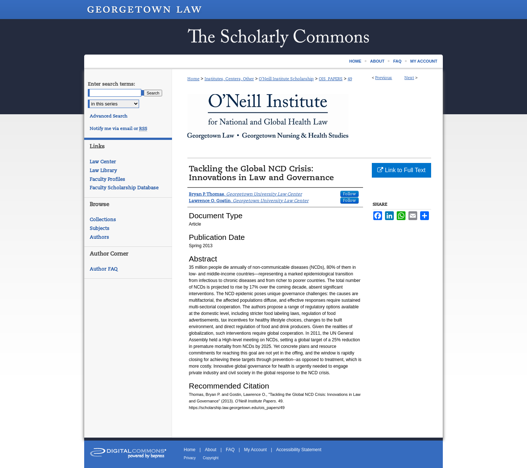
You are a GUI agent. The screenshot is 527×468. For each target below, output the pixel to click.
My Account (255, 449)
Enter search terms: (111, 84)
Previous (383, 77)
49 (350, 78)
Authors (99, 237)
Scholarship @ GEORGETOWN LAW (263, 37)
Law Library (103, 170)
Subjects (99, 228)
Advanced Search (108, 116)
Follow (349, 193)
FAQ (230, 449)
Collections (103, 219)
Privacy (190, 458)
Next (409, 77)
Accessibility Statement (298, 449)
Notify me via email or (118, 128)
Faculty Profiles (107, 179)
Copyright (210, 458)
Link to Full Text (401, 170)
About (210, 449)
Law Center (103, 161)
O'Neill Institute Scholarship (286, 78)
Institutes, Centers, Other (229, 78)
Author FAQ (103, 269)
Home (193, 78)
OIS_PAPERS (331, 78)
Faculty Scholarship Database (124, 187)
